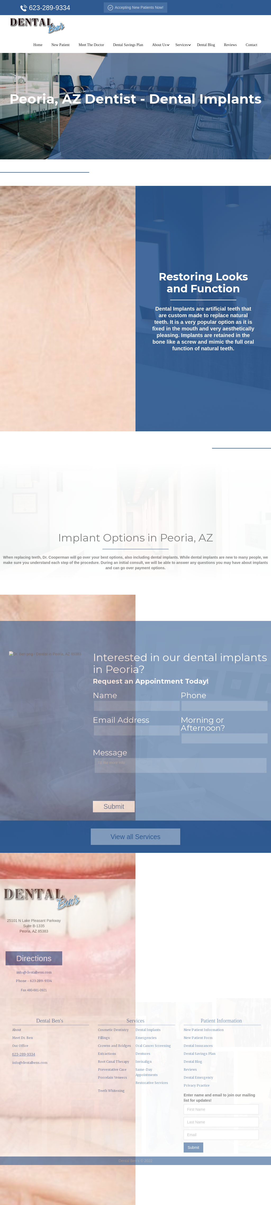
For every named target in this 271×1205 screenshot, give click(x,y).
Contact (251, 45)
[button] (159, 45)
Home (37, 45)
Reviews (230, 45)
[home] (37, 25)
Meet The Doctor (91, 45)
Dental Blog (206, 45)
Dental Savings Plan (128, 45)
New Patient (60, 45)
